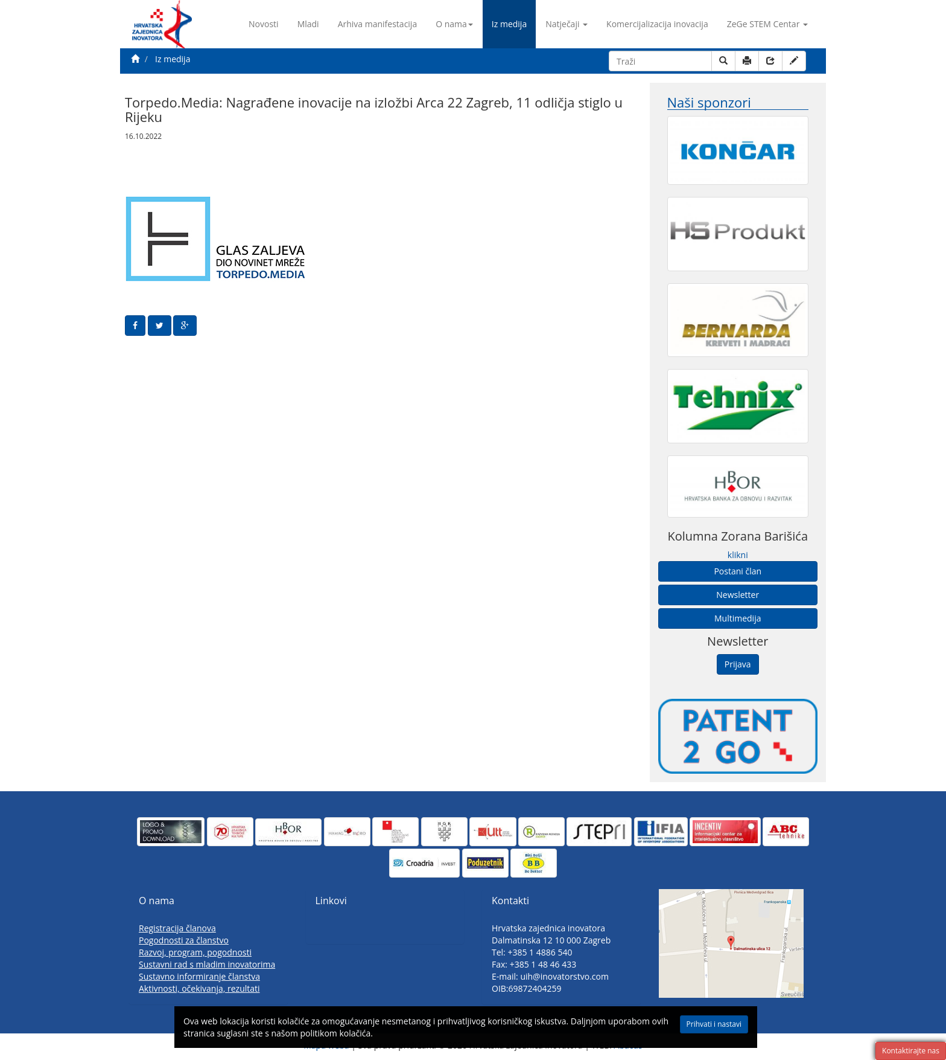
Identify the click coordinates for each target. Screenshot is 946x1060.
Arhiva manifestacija (377, 24)
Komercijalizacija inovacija (657, 24)
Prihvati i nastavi (677, 1027)
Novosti (264, 24)
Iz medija (509, 24)
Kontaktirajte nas (910, 1051)
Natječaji (566, 24)
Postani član (737, 571)
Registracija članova (177, 928)
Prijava (738, 664)
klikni (738, 555)
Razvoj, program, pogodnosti (195, 952)
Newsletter (737, 594)
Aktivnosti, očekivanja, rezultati (199, 988)
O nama (454, 24)
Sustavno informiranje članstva (199, 976)
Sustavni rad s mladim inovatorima (207, 964)
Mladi (308, 24)
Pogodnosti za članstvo (184, 940)
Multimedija (737, 618)
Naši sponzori (709, 102)
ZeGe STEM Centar (767, 24)
